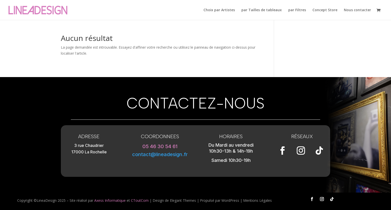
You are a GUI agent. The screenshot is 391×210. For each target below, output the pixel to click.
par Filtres (297, 10)
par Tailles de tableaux (261, 10)
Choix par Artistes (219, 10)
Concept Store (324, 10)
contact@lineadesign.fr (160, 154)
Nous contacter (357, 10)
